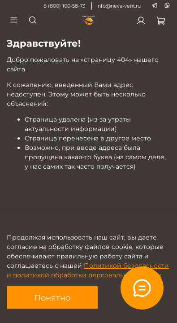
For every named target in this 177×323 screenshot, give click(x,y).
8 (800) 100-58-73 (64, 6)
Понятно (52, 297)
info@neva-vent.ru (118, 6)
